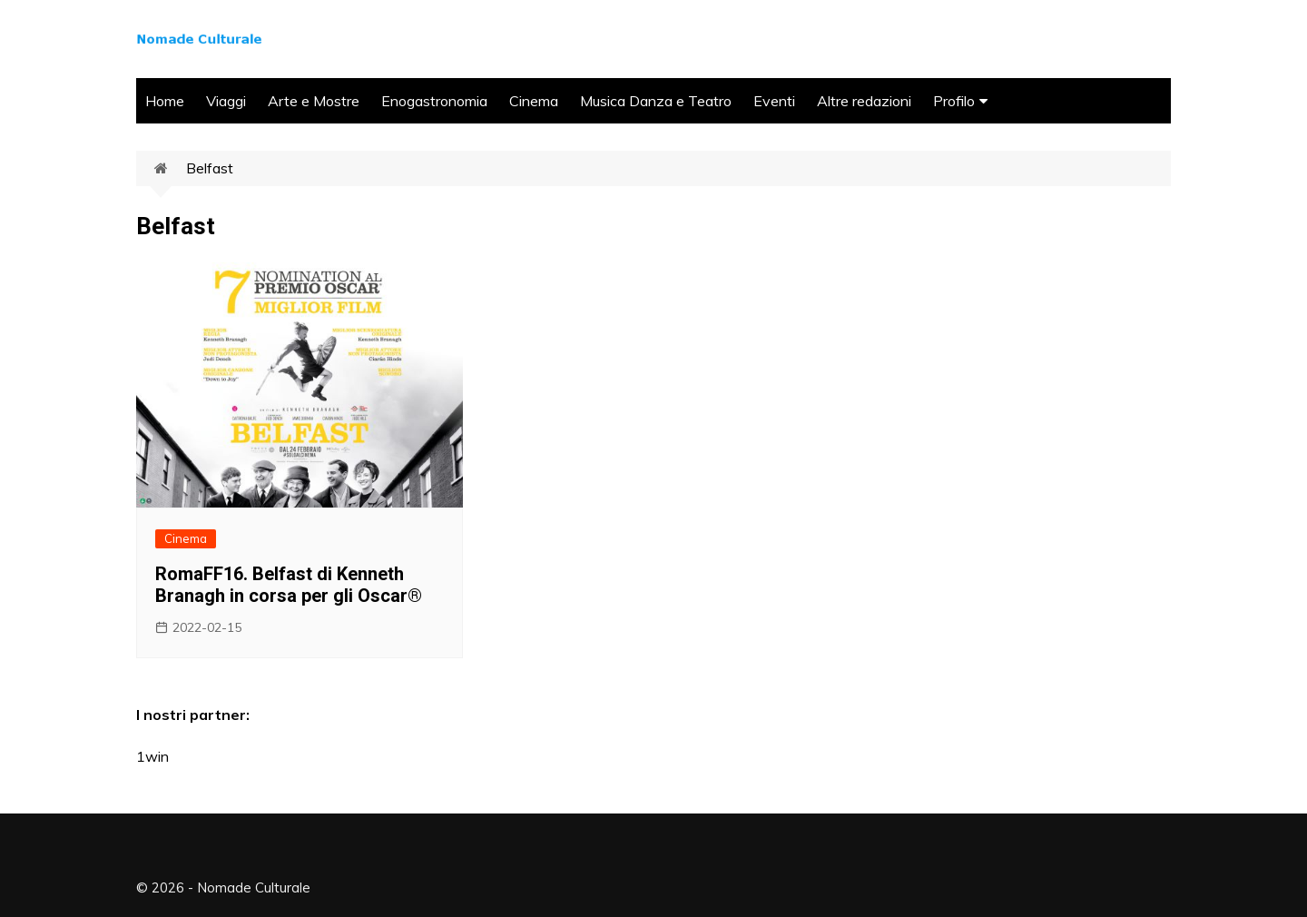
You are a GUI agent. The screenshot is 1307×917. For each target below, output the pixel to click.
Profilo (954, 101)
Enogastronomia (434, 101)
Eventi (774, 101)
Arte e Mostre (313, 101)
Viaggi (226, 101)
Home (164, 101)
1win (152, 756)
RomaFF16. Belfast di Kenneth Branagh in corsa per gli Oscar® (288, 584)
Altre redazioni (864, 101)
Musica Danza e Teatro (656, 101)
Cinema (533, 101)
